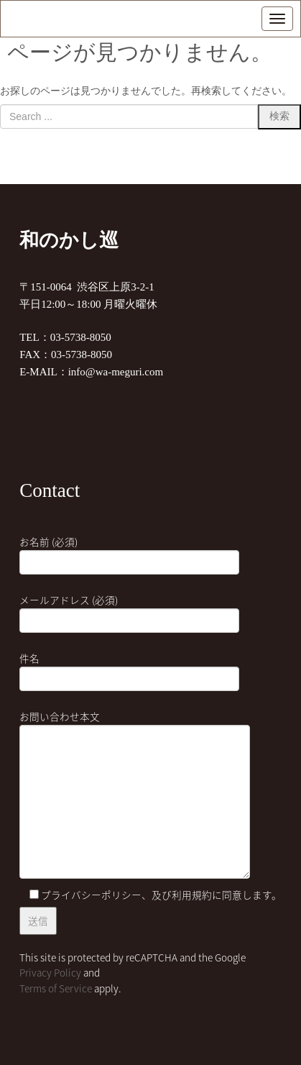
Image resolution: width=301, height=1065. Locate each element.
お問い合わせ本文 (134, 795)
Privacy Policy (50, 972)
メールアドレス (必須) (129, 610)
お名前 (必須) (129, 552)
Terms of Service (55, 988)
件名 (129, 668)
